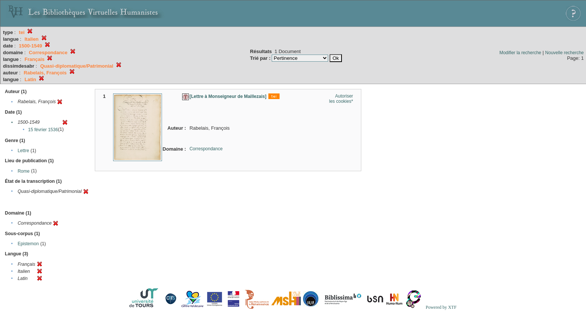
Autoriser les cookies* (341, 98)
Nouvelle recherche (564, 52)
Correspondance (206, 148)
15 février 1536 (43, 129)
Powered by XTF (441, 307)
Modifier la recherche (520, 52)
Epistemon (28, 243)
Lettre (23, 150)
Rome (23, 171)
